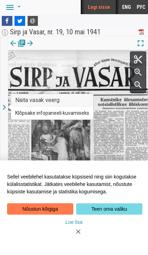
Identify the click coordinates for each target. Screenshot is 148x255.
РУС (141, 7)
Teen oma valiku (109, 209)
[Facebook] (7, 21)
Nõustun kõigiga (40, 209)
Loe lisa (74, 222)
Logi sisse (99, 7)
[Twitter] (20, 21)
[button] (12, 7)
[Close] (74, 235)
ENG (126, 7)
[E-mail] (33, 21)
